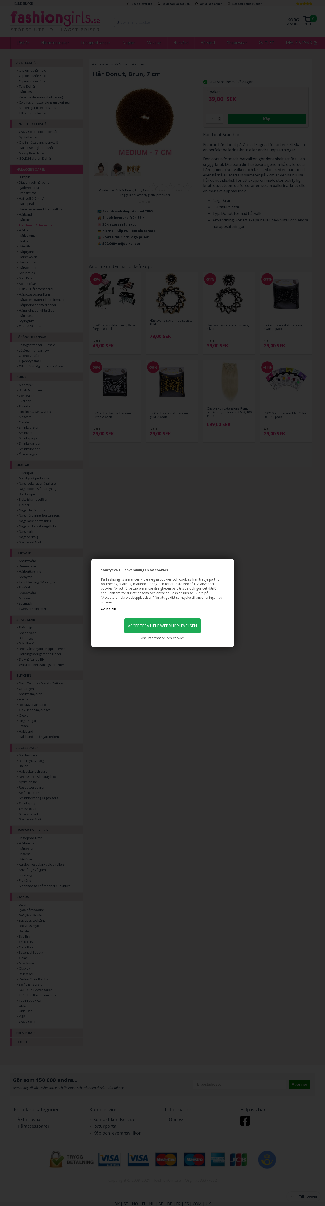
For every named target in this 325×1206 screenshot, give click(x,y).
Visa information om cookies (163, 638)
